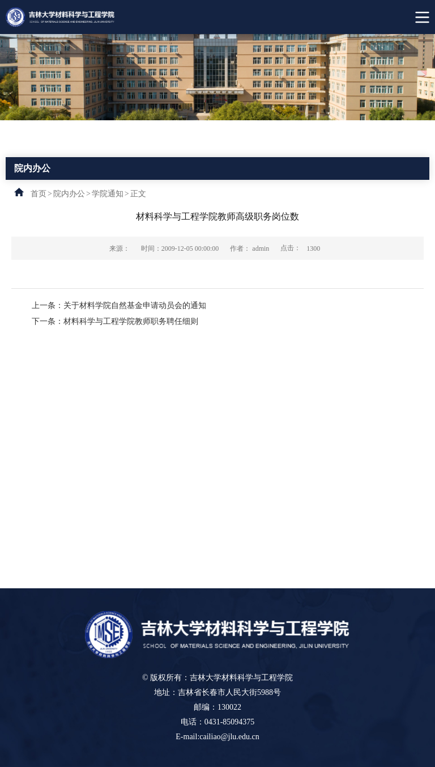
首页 (38, 193)
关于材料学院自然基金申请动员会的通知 (134, 305)
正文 (138, 193)
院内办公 (69, 193)
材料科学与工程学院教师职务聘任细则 (130, 321)
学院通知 (107, 193)
